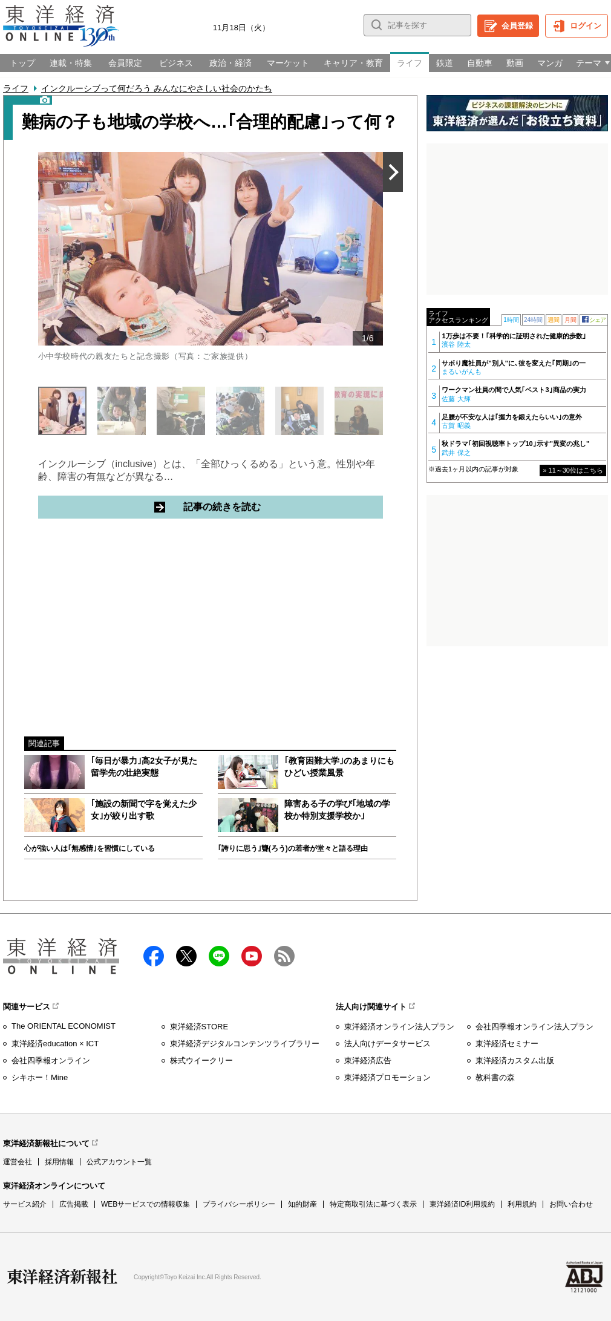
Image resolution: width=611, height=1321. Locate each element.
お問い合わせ (571, 1204)
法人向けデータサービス (387, 1043)
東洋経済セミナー (506, 1043)
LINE (219, 956)
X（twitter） (186, 956)
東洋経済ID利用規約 (462, 1204)
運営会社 (17, 1161)
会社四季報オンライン (50, 1060)
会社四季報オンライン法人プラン (534, 1026)
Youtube (251, 956)
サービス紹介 (25, 1204)
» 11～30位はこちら (573, 470)
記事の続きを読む (268, 506)
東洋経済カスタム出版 (514, 1060)
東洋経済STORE (199, 1026)
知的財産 (302, 1204)
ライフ (15, 88)
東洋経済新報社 (62, 1277)
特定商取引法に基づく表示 (373, 1204)
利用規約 (522, 1204)
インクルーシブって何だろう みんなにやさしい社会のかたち (156, 88)
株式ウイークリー (201, 1060)
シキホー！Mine (39, 1077)
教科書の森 (495, 1077)
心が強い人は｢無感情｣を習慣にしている (89, 848)
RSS (284, 956)
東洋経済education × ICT (55, 1043)
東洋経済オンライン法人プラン (399, 1026)
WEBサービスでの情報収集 (145, 1204)
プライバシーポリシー (239, 1204)
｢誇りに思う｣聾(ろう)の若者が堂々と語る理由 (293, 848)
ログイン (585, 25)
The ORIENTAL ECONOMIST (63, 1026)
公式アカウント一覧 (119, 1161)
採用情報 (59, 1161)
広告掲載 (73, 1204)
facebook (153, 956)
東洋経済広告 (367, 1060)
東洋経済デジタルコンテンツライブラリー (244, 1043)
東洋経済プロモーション (387, 1077)
